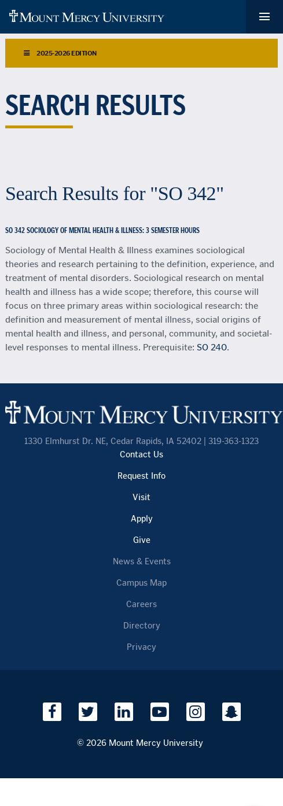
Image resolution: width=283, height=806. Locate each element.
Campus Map (141, 583)
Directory (141, 626)
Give (141, 540)
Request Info (141, 476)
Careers (141, 604)
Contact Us (141, 454)
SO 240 (212, 347)
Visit (141, 497)
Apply (142, 519)
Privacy (141, 647)
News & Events (142, 561)
